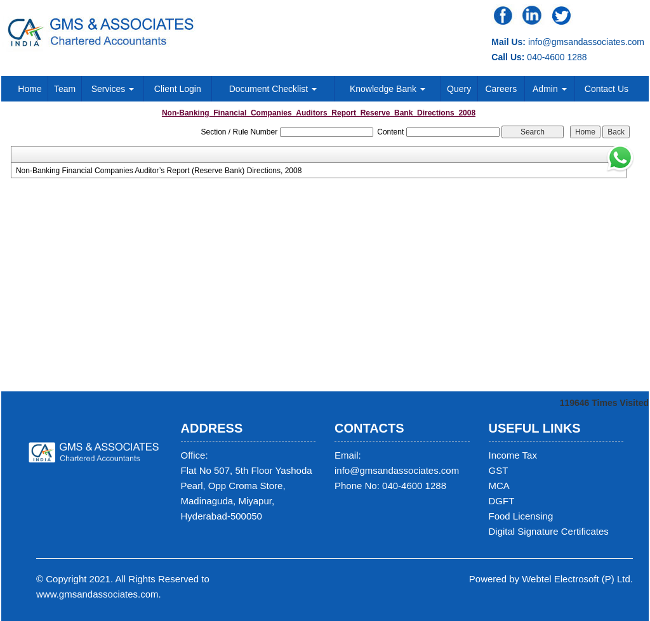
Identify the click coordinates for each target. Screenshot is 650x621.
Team (65, 89)
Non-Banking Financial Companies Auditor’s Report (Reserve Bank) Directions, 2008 (159, 170)
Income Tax (513, 455)
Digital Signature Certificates (549, 531)
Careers (501, 89)
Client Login (177, 89)
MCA (499, 485)
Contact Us (606, 89)
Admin (550, 89)
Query (459, 89)
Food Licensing (521, 516)
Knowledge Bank (387, 89)
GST (498, 470)
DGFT (502, 500)
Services (113, 89)
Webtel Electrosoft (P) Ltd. (577, 578)
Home (29, 89)
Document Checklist (273, 89)
